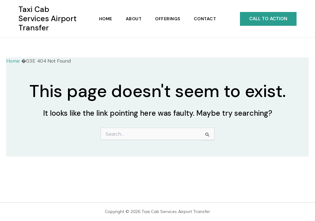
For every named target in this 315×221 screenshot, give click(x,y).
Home (105, 19)
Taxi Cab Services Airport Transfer (47, 18)
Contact (205, 19)
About (134, 19)
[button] (268, 19)
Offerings (167, 19)
